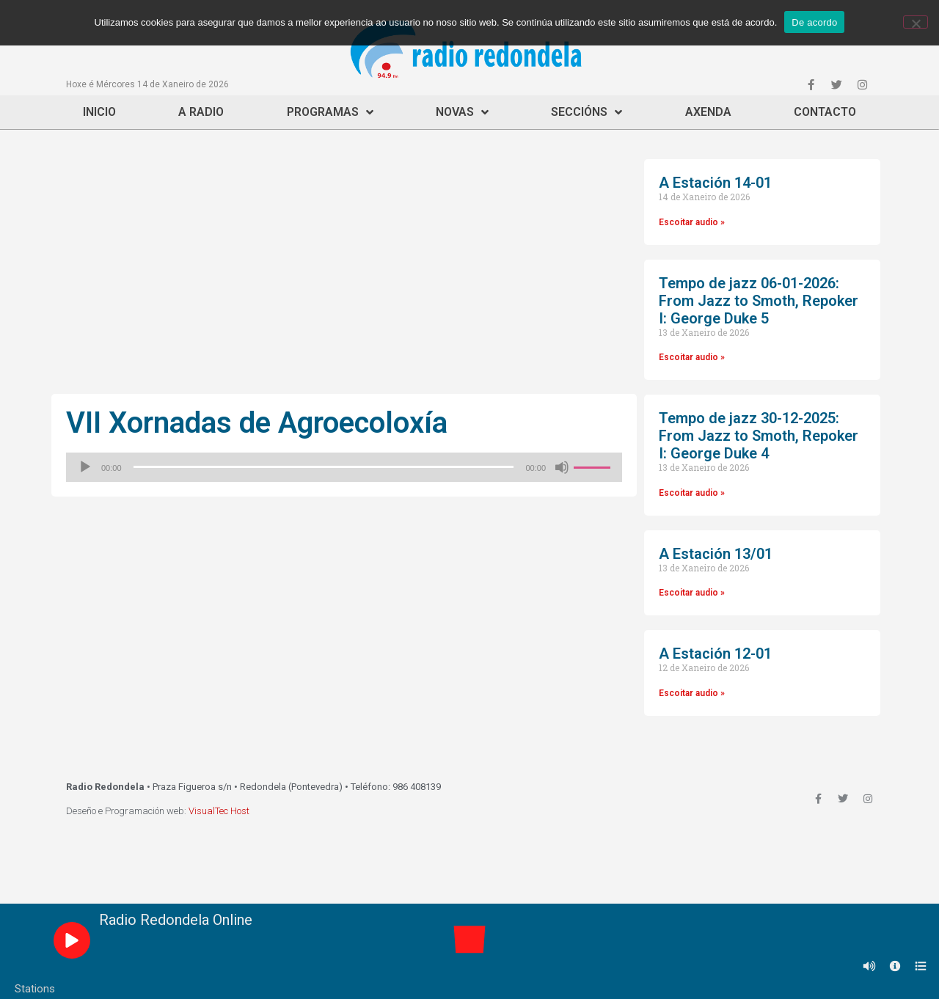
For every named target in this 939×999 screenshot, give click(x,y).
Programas (330, 112)
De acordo (814, 22)
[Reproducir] (85, 467)
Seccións (586, 112)
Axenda (708, 112)
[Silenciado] (562, 467)
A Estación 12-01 (715, 653)
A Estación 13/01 (715, 554)
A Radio (201, 112)
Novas (462, 112)
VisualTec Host (219, 810)
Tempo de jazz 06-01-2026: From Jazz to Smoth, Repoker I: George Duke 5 (758, 300)
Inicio (99, 112)
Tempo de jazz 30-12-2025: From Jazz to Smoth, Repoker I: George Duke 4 (758, 435)
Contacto (825, 112)
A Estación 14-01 (715, 182)
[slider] (324, 467)
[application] (344, 467)
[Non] (915, 22)
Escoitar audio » (692, 222)
